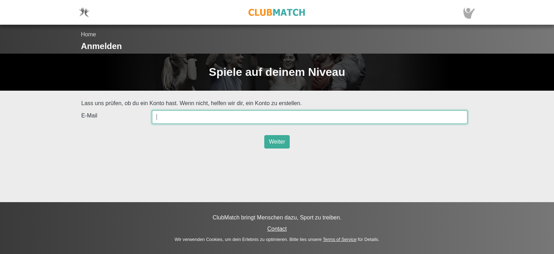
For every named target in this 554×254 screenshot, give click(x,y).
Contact (277, 229)
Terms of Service (339, 239)
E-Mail (89, 116)
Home (88, 34)
